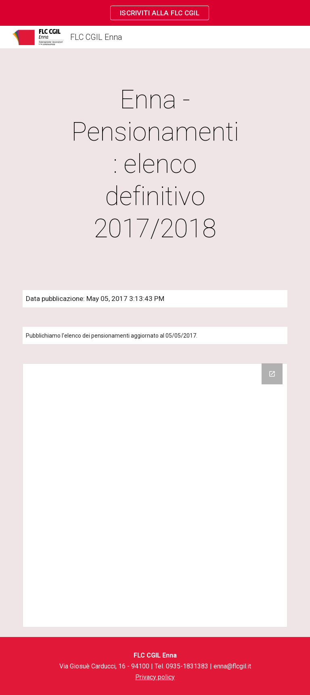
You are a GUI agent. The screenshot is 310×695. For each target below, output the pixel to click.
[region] (155, 13)
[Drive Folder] (155, 495)
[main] (155, 164)
